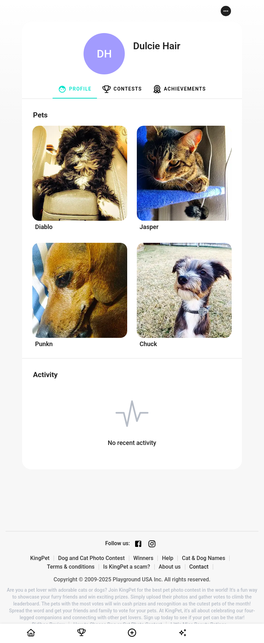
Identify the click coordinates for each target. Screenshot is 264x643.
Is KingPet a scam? (126, 567)
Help (167, 558)
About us (170, 567)
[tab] (75, 89)
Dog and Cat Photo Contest (91, 558)
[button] (226, 11)
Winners (143, 558)
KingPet (40, 558)
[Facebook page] (138, 544)
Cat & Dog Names (203, 558)
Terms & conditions (71, 567)
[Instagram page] (152, 544)
